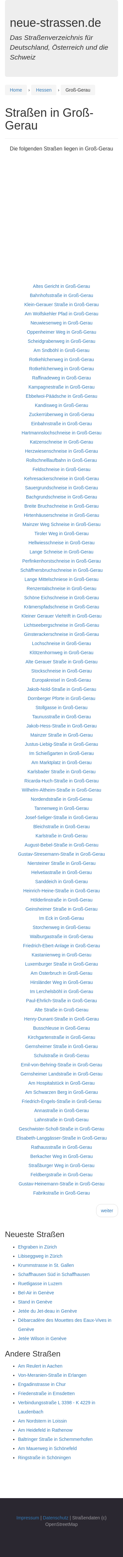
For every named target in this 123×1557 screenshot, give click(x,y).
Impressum (27, 1517)
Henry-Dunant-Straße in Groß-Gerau (61, 1019)
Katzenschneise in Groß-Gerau (61, 442)
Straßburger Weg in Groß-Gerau (61, 1165)
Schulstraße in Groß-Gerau (61, 1055)
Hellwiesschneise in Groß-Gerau (62, 542)
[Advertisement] (61, 220)
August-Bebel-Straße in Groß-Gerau (61, 845)
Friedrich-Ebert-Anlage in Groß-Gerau (61, 945)
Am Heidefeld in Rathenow (45, 1430)
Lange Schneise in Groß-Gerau (61, 551)
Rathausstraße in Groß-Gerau (61, 1147)
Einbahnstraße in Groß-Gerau (61, 423)
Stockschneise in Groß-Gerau (61, 671)
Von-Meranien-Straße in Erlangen (52, 1375)
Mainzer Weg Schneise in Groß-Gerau (62, 524)
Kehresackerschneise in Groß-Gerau (61, 478)
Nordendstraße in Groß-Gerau (61, 799)
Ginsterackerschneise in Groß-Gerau (61, 634)
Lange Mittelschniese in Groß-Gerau (62, 579)
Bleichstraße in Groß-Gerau (61, 826)
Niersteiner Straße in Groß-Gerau (62, 863)
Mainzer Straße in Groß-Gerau (62, 735)
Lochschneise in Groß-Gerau (61, 643)
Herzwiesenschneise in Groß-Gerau (61, 451)
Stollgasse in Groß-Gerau (61, 707)
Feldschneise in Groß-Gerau (61, 469)
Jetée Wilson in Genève (42, 1338)
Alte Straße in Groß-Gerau (61, 1009)
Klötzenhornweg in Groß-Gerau (61, 652)
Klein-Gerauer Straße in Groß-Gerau (61, 304)
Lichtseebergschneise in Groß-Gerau (61, 625)
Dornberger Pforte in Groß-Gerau (61, 698)
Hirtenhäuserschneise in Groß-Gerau (61, 515)
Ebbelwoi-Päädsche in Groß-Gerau (61, 396)
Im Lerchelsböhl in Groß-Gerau (61, 991)
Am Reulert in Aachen (40, 1366)
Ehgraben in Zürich (37, 1247)
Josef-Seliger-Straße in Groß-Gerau (61, 817)
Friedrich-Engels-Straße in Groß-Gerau (61, 1101)
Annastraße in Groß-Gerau (61, 1110)
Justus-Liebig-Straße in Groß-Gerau (61, 744)
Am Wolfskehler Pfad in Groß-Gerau (61, 313)
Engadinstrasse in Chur (42, 1384)
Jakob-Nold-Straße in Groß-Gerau (61, 689)
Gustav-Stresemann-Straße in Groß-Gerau (61, 854)
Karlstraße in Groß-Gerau (61, 835)
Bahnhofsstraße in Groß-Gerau (61, 295)
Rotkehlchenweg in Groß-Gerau (61, 359)
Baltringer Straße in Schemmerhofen (55, 1439)
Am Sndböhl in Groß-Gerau (61, 350)
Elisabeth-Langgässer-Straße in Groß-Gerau (61, 1138)
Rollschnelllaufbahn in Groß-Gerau (61, 460)
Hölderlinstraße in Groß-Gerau (61, 899)
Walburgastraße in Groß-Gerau (61, 936)
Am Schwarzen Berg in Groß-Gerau (61, 1092)
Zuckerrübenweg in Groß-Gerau (61, 414)
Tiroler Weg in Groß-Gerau (61, 533)
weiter (107, 1210)
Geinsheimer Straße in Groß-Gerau (61, 909)
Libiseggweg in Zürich (40, 1256)
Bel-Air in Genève (36, 1292)
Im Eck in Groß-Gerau (61, 918)
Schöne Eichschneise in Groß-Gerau (61, 597)
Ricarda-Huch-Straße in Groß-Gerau (61, 780)
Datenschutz (56, 1517)
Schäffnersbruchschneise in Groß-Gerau (61, 570)
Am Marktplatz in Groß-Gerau (61, 762)
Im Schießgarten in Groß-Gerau (61, 753)
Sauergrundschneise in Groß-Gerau (61, 487)
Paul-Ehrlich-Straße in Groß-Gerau (61, 1000)
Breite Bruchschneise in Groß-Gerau (61, 506)
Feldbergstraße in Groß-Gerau (61, 1174)
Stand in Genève (35, 1301)
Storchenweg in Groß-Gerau (62, 927)
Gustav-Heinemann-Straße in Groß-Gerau (61, 1183)
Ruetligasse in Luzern (40, 1283)
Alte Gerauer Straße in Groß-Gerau (61, 661)
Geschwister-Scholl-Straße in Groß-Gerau (61, 1128)
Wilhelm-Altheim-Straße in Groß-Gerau (61, 790)
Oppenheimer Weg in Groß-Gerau (61, 332)
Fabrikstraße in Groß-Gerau (61, 1193)
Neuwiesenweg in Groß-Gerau (61, 322)
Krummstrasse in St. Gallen (46, 1265)
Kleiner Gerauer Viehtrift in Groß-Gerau (61, 616)
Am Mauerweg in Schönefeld (47, 1448)
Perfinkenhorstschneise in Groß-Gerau (61, 561)
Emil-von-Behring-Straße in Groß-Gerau (61, 1064)
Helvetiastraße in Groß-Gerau (61, 872)
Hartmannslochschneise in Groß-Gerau (62, 432)
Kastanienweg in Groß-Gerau (61, 954)
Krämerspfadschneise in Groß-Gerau (61, 606)
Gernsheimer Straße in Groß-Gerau (61, 1046)
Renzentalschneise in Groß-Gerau (61, 588)
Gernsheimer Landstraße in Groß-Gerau (62, 1073)
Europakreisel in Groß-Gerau (61, 680)
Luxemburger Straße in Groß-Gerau (61, 964)
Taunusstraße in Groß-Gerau (61, 716)
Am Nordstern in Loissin (42, 1421)
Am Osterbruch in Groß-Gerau (61, 973)
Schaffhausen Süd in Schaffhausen (54, 1274)
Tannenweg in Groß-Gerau (61, 808)
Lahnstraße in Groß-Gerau (61, 1119)
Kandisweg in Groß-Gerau (61, 405)
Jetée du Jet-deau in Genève (47, 1311)
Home (16, 90)
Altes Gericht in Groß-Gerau (61, 286)
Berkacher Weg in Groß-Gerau (61, 1156)
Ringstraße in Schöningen (44, 1457)
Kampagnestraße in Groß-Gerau (62, 387)
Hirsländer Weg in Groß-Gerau (61, 982)
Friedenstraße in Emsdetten (46, 1393)
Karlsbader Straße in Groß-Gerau (62, 771)
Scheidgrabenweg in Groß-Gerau (61, 341)
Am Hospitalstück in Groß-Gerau (61, 1083)
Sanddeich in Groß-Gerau (61, 881)
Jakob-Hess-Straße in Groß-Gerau (61, 725)
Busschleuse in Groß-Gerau (61, 1028)
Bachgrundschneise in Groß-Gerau (61, 496)
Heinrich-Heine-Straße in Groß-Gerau (61, 890)
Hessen (43, 90)
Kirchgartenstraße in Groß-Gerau (61, 1037)
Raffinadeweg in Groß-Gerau (61, 377)
